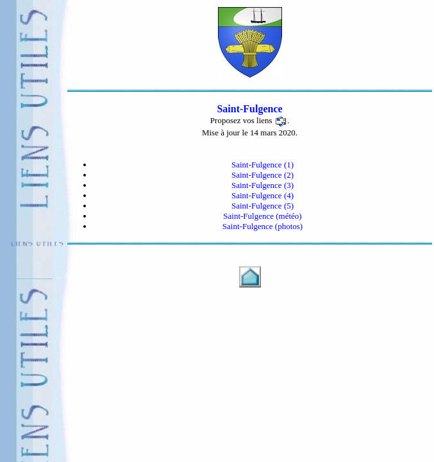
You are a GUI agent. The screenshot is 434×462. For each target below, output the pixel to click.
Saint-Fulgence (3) (262, 185)
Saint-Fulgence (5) (262, 205)
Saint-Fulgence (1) (262, 164)
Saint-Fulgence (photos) (262, 226)
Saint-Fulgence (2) (262, 175)
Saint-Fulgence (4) (262, 195)
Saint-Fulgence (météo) (262, 216)
